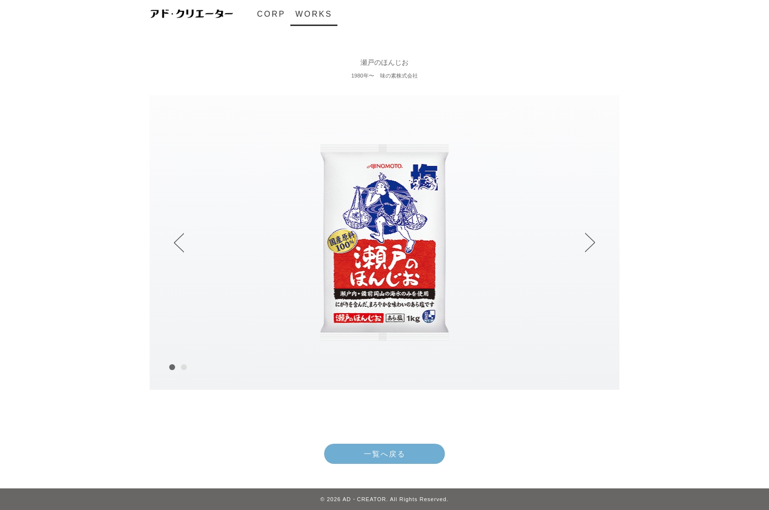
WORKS (313, 14)
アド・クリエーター (191, 14)
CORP (271, 14)
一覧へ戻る (385, 454)
